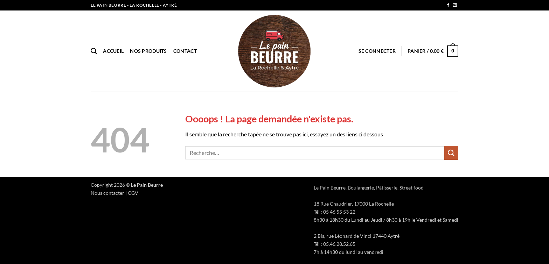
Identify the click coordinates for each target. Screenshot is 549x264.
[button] (377, 50)
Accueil (113, 51)
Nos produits (148, 51)
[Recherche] (94, 51)
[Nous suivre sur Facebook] (448, 5)
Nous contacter (107, 193)
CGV (133, 193)
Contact (185, 51)
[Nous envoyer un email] (455, 5)
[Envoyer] (451, 152)
